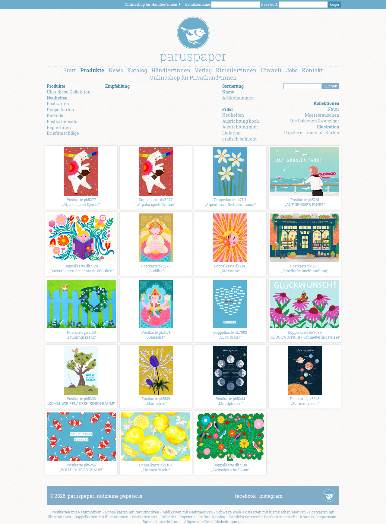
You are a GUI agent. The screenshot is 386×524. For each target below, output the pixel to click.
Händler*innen (171, 70)
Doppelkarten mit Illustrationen (101, 516)
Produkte (92, 70)
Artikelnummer (238, 98)
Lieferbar (231, 133)
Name (228, 92)
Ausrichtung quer (240, 127)
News (116, 70)
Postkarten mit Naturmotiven (77, 512)
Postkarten (58, 103)
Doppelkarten (60, 109)
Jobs (292, 70)
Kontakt (312, 70)
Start (69, 70)
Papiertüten (59, 127)
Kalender (56, 115)
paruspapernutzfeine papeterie (105, 496)
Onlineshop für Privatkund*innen (193, 77)
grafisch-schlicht (239, 139)
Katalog (137, 70)
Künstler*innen (236, 70)
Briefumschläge (63, 133)
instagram (271, 496)
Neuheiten (57, 98)
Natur (333, 109)
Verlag (203, 70)
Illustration (328, 127)
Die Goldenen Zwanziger (314, 121)
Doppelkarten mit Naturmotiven (132, 512)
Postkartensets (62, 121)
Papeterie (187, 516)
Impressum (326, 516)
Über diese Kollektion (68, 92)
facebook (245, 496)
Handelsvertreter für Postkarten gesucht (263, 516)
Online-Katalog (212, 516)
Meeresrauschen (322, 115)
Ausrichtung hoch (240, 121)
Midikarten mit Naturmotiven (188, 512)
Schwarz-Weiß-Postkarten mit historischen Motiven (261, 512)
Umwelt (271, 70)
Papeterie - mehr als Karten (311, 132)
